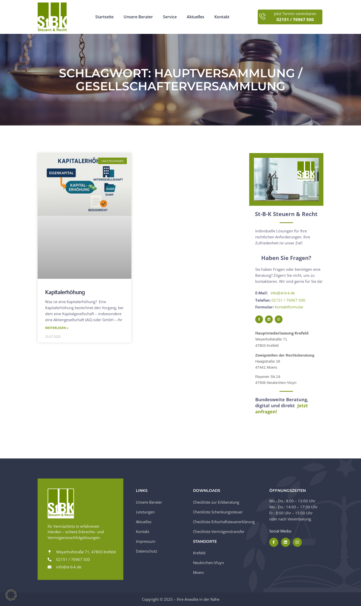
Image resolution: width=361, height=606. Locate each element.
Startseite (104, 17)
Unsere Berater (138, 17)
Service (170, 17)
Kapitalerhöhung (65, 292)
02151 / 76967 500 (288, 299)
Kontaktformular (289, 306)
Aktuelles (195, 17)
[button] (11, 595)
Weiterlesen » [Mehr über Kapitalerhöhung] (56, 328)
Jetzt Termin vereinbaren (295, 13)
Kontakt (221, 17)
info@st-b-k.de (283, 293)
